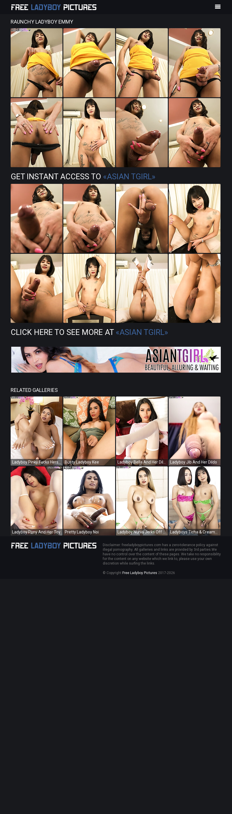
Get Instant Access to (83, 176)
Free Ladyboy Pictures (139, 573)
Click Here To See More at (89, 332)
